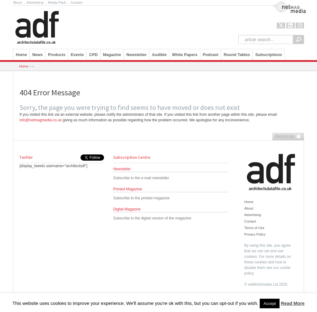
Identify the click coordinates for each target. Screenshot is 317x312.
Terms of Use (254, 228)
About (17, 2)
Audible (159, 54)
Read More (293, 303)
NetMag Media (283, 4)
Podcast (211, 54)
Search (298, 39)
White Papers (184, 54)
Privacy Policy (254, 234)
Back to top (286, 136)
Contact (76, 2)
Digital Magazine (127, 209)
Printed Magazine (127, 189)
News (37, 54)
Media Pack (57, 2)
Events (77, 54)
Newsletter (136, 54)
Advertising (35, 2)
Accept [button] (269, 303)
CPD (93, 54)
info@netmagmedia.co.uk (41, 120)
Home (21, 54)
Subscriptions (268, 54)
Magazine (112, 54)
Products (56, 54)
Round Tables (237, 54)
